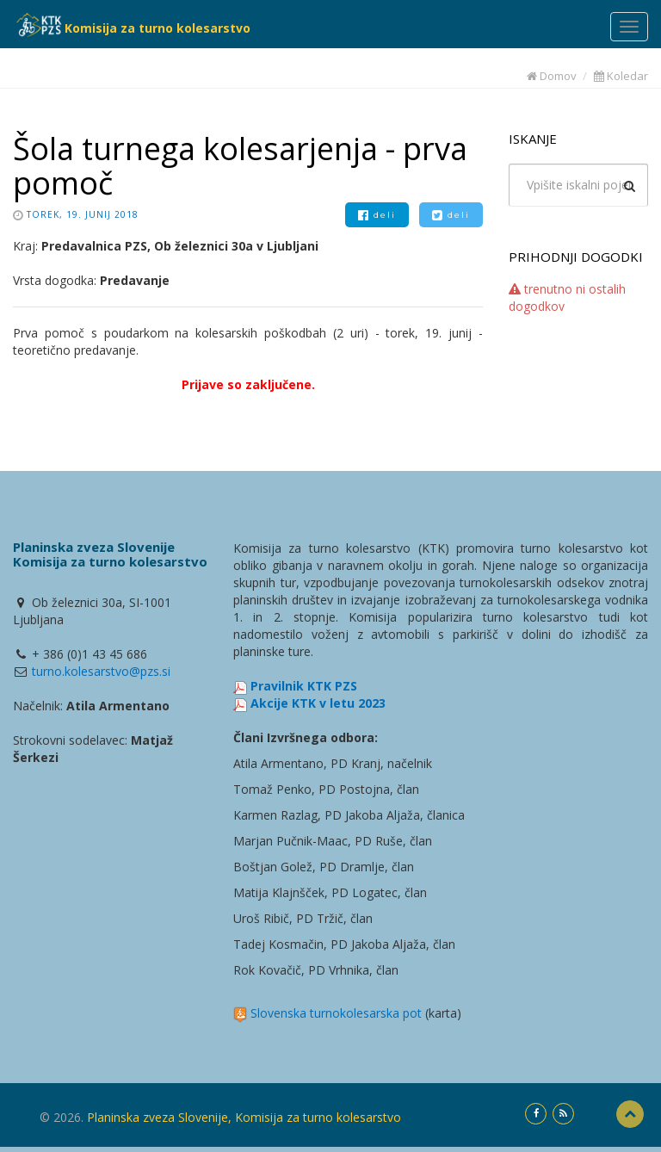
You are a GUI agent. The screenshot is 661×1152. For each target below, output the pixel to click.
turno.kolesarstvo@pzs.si (101, 671)
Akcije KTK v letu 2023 (318, 703)
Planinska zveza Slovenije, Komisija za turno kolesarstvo (244, 1117)
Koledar (621, 76)
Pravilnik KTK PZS (303, 686)
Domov (552, 76)
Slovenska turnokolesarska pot (336, 1013)
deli (377, 214)
